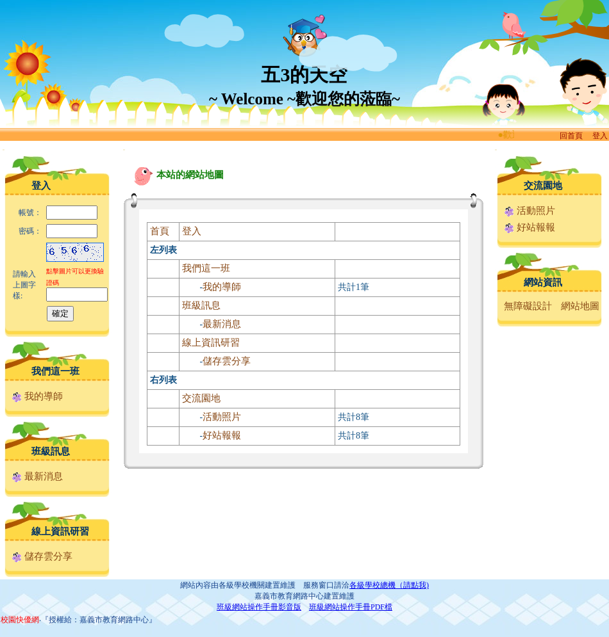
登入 (600, 135)
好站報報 (222, 435)
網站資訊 (543, 282)
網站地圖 (580, 306)
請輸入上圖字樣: (24, 285)
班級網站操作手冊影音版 (259, 606)
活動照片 (222, 417)
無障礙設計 (528, 306)
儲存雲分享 (42, 556)
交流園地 (201, 398)
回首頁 (571, 135)
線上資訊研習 (60, 531)
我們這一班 (55, 371)
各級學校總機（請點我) (389, 585)
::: (3, 149)
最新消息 (37, 476)
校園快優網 (20, 619)
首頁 (159, 231)
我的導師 (37, 396)
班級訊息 (50, 451)
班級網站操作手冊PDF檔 (350, 606)
